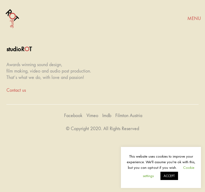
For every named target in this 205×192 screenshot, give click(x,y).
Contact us (16, 90)
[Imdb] (106, 116)
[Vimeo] (92, 116)
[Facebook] (73, 116)
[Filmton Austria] (128, 116)
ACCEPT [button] (169, 176)
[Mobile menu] (194, 19)
